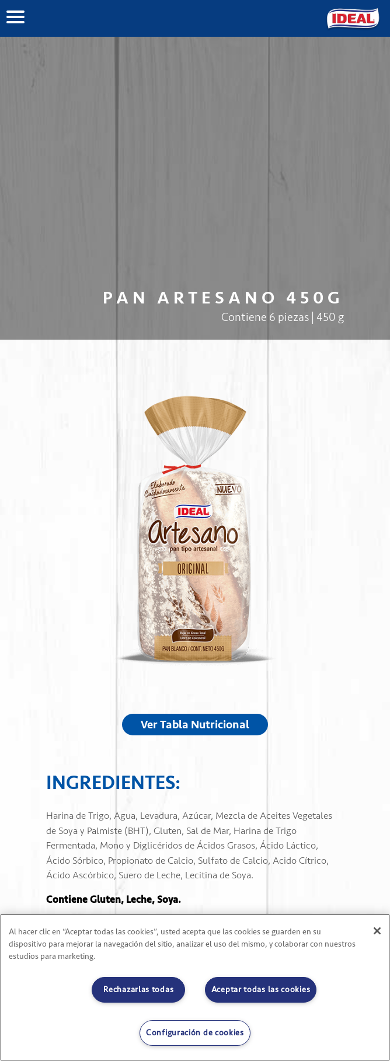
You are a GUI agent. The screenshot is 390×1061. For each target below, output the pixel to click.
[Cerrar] (377, 931)
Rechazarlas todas (138, 989)
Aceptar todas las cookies (261, 989)
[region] (195, 987)
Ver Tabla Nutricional (195, 724)
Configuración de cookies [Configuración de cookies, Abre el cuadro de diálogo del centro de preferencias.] (195, 1033)
